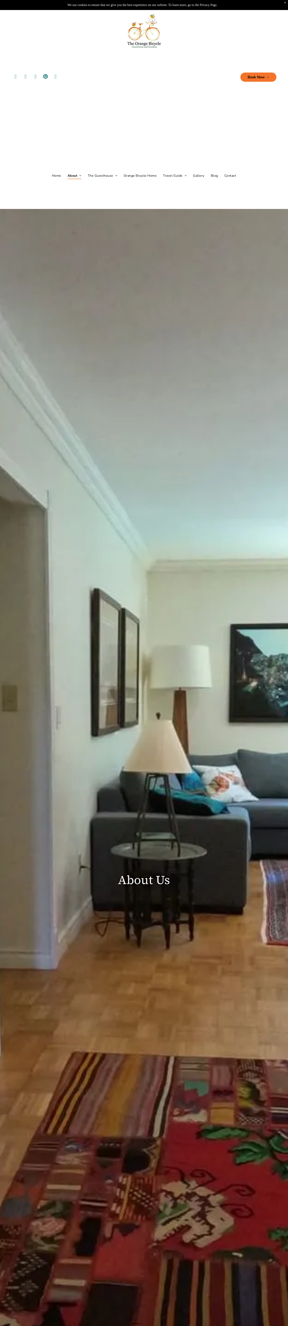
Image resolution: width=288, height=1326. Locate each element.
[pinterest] (46, 67)
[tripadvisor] (56, 67)
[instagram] (26, 67)
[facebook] (16, 67)
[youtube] (36, 67)
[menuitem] (56, 166)
